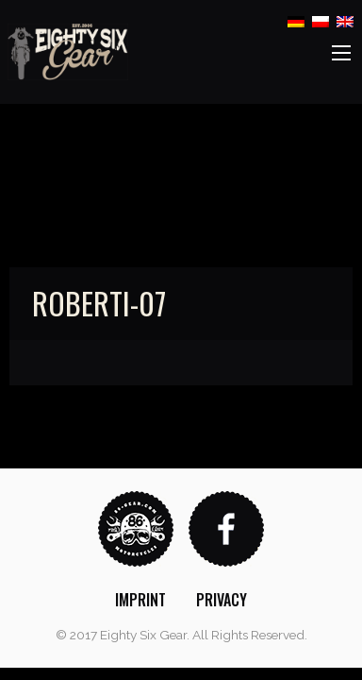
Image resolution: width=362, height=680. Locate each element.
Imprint (140, 599)
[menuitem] (140, 600)
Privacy (221, 599)
